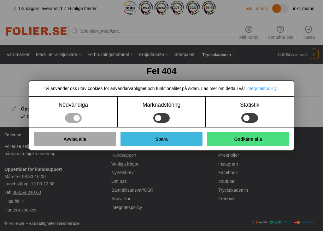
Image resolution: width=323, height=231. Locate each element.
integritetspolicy (261, 88)
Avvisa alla (74, 139)
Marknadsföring (162, 105)
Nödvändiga (73, 105)
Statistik (249, 105)
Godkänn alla (248, 139)
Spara (162, 139)
